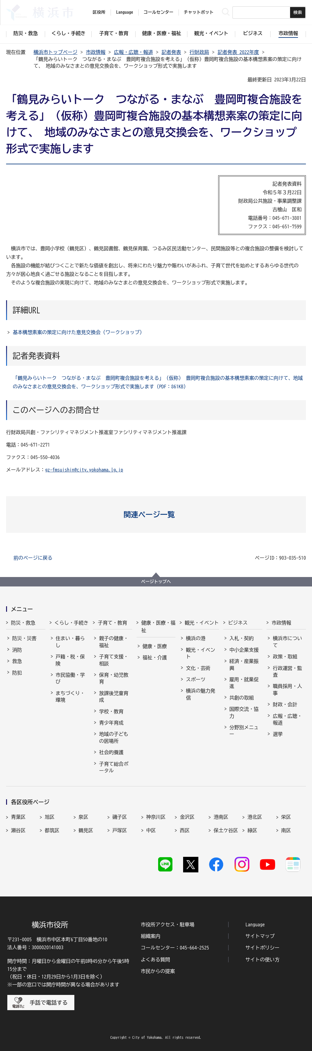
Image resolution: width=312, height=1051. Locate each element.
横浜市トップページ (55, 52)
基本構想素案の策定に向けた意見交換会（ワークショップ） (78, 332)
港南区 (221, 816)
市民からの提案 (158, 971)
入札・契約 (241, 638)
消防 (17, 649)
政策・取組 (285, 656)
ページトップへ (156, 581)
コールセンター (158, 12)
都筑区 (52, 830)
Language (255, 924)
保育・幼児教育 (113, 678)
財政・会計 (285, 704)
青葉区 (18, 816)
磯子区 (119, 816)
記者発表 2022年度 (238, 52)
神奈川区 (156, 816)
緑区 (252, 830)
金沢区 (187, 816)
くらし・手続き (72, 622)
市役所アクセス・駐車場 (167, 924)
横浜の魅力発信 (200, 694)
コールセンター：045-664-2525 (175, 947)
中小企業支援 (244, 649)
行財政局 (199, 52)
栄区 (286, 816)
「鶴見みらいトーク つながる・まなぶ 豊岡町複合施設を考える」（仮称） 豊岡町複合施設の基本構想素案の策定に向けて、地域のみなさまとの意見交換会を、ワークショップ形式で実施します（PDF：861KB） (158, 382)
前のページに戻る (32, 557)
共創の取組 (241, 697)
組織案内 (150, 936)
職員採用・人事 (287, 689)
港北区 (254, 816)
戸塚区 (119, 830)
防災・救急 (23, 622)
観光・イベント (202, 622)
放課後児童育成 (113, 696)
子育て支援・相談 (113, 660)
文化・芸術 (198, 668)
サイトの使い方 (262, 959)
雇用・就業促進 (244, 683)
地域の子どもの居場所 (113, 737)
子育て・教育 (112, 622)
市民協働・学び (70, 678)
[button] (156, 514)
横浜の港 (195, 638)
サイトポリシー (262, 947)
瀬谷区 (18, 830)
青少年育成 (111, 722)
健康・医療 (155, 646)
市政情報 (95, 52)
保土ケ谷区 (226, 830)
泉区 (83, 816)
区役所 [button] (99, 12)
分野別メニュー (244, 730)
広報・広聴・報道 (133, 52)
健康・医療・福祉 (158, 626)
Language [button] (124, 12)
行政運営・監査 (287, 671)
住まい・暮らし (70, 641)
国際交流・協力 (244, 712)
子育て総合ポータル (113, 767)
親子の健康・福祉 (113, 641)
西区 (185, 830)
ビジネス (238, 622)
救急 (17, 661)
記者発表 (171, 52)
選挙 (277, 734)
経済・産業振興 (244, 664)
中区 (151, 830)
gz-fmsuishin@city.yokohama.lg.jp (84, 469)
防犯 (17, 672)
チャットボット (199, 12)
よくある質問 (155, 959)
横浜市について (287, 641)
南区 (286, 830)
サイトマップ (260, 936)
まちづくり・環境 (70, 696)
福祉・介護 (155, 657)
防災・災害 (24, 638)
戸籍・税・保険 (70, 660)
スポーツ (195, 679)
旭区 (50, 816)
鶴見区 (86, 830)
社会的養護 (111, 752)
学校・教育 (111, 711)
